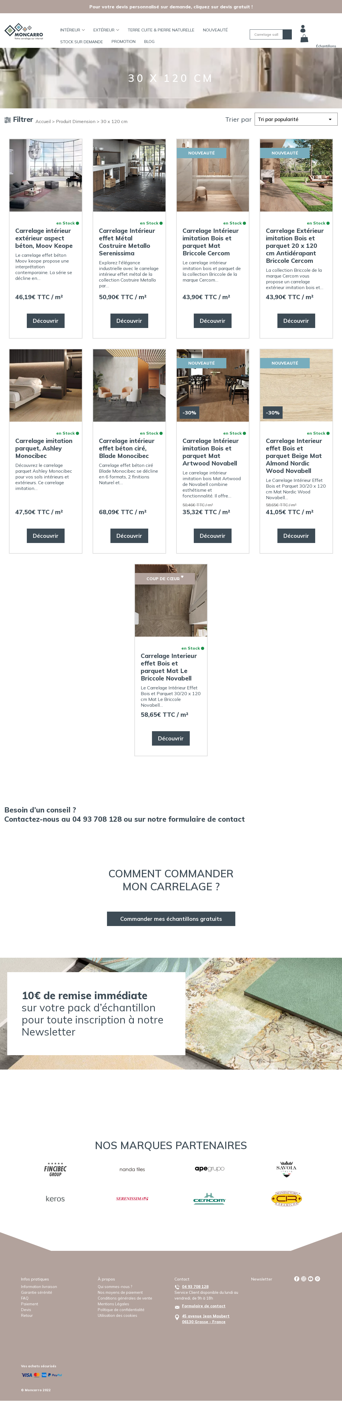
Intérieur (72, 30)
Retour (27, 1315)
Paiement (29, 1304)
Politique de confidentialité (121, 1309)
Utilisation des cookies (117, 1315)
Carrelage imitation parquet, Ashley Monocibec (43, 448)
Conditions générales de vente (125, 1298)
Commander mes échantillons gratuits (171, 918)
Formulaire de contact (204, 1306)
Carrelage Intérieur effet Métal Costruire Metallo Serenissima (127, 242)
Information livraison (39, 1286)
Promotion (124, 41)
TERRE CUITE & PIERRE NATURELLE (161, 30)
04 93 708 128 (195, 1286)
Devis (26, 1309)
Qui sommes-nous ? (115, 1286)
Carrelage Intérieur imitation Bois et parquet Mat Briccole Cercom (211, 242)
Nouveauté (215, 30)
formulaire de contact (206, 818)
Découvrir (46, 320)
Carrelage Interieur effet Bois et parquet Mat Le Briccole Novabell (169, 667)
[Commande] (296, 119)
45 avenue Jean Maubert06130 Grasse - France (206, 1319)
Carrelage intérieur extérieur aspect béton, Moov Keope (44, 238)
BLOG (149, 41)
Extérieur (106, 30)
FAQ (25, 1298)
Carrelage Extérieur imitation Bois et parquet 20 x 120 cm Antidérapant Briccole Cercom (295, 245)
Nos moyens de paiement (120, 1292)
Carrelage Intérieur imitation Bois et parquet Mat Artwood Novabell (211, 452)
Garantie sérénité (36, 1292)
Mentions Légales (113, 1304)
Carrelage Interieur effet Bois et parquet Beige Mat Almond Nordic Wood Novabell (294, 455)
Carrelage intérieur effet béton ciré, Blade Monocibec (127, 448)
